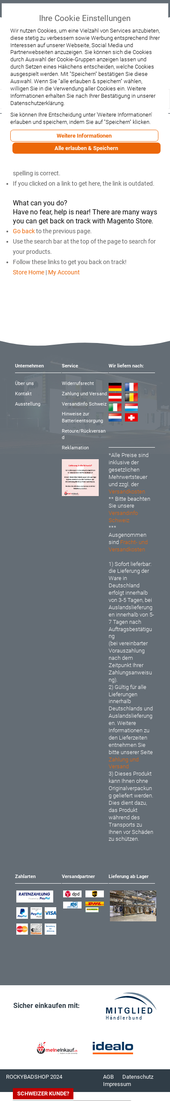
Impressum (117, 1084)
